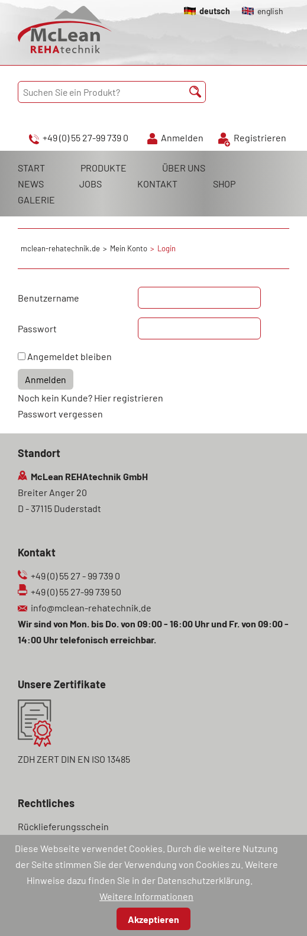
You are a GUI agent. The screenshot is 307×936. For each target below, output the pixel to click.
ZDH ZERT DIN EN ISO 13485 (74, 759)
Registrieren (260, 137)
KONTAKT (157, 183)
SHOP (224, 183)
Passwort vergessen (60, 413)
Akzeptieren (153, 919)
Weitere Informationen (146, 896)
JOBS (90, 183)
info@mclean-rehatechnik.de (91, 607)
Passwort (37, 328)
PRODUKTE (103, 167)
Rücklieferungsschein (63, 826)
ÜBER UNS (183, 167)
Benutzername (48, 297)
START (31, 167)
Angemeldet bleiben (69, 356)
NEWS (31, 183)
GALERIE (36, 199)
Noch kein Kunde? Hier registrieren (90, 397)
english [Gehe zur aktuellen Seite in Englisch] (270, 11)
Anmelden (182, 137)
